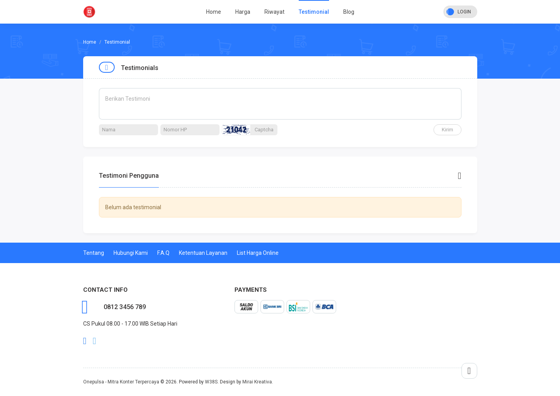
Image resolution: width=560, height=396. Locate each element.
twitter (94, 341)
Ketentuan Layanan (203, 253)
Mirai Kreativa (257, 382)
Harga (242, 12)
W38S (211, 382)
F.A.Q (163, 253)
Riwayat (274, 12)
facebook (85, 341)
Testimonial (314, 12)
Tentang (93, 253)
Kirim (447, 130)
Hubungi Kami (130, 253)
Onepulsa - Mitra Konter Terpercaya (121, 382)
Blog (348, 12)
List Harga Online (258, 253)
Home (213, 12)
